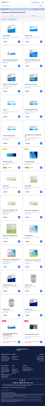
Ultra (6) (5, 110)
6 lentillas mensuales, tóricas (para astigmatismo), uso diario (31, 111)
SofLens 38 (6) (6, 35)
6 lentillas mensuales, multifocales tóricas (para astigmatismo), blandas (33, 138)
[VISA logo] (20, 382)
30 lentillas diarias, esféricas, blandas (10, 61)
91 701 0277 (40, 356)
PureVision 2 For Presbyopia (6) (33, 260)
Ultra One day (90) (29, 161)
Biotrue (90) (28, 186)
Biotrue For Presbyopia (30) (32, 210)
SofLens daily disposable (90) (32, 60)
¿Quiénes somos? (4, 367)
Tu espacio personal (26, 370)
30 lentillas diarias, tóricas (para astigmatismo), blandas (9, 212)
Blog (2, 373)
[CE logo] (13, 382)
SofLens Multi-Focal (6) (31, 84)
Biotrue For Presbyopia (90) (10, 235)
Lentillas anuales (4, 360)
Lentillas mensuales (5, 359)
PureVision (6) (28, 309)
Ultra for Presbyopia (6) (9, 135)
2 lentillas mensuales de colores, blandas (33, 336)
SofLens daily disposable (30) (10, 60)
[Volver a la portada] (5, 2)
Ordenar (33, 15)
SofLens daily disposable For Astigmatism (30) (10, 334)
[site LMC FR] (24, 380)
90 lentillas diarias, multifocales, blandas (10, 236)
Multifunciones (15, 356)
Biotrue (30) (6, 186)
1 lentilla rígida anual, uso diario (31, 286)
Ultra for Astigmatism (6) (31, 109)
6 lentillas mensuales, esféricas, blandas (10, 37)
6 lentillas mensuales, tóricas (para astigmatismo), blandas (9, 86)
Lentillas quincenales (5, 357)
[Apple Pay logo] (28, 382)
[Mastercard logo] (17, 382)
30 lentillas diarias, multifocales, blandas (32, 212)
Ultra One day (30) (7, 161)
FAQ (12, 367)
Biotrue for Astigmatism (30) (10, 210)
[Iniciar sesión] (35, 2)
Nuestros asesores (5, 369)
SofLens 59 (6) (28, 35)
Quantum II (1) (6, 309)
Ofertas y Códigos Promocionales (5, 376)
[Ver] (19, 41)
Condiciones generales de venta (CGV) (17, 387)
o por (41, 360)
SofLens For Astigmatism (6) (10, 84)
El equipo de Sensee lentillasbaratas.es (5, 371)
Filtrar (12, 15)
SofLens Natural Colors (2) (32, 334)
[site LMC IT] (22, 380)
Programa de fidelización (6, 374)
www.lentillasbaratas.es (21, 397)
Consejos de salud (15, 371)
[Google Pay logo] (31, 382)
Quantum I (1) (28, 285)
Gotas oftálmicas (15, 359)
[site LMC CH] (20, 380)
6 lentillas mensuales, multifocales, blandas (33, 86)
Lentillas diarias (4, 356)
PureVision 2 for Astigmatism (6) (11, 259)
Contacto (14, 373)
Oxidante (14, 357)
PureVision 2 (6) (29, 235)
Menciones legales (5, 387)
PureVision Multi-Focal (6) (9, 285)
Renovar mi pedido (26, 367)
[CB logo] (15, 382)
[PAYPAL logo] (24, 382)
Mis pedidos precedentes (27, 369)
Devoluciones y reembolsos (15, 370)
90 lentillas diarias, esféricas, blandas (32, 61)
